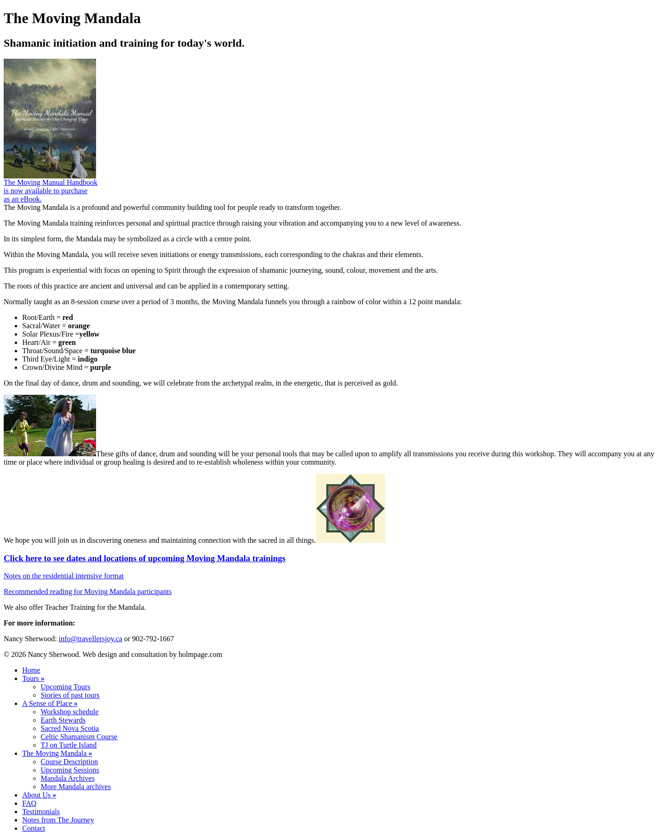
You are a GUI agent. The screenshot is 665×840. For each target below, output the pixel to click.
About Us (39, 795)
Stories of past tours (70, 695)
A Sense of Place (50, 703)
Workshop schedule (69, 712)
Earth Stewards (63, 720)
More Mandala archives (76, 787)
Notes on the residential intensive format (64, 576)
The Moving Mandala (57, 753)
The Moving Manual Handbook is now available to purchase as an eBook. (50, 190)
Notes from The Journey (58, 820)
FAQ (29, 803)
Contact (33, 828)
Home (31, 670)
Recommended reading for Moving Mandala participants (88, 591)
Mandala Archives (68, 778)
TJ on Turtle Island (69, 745)
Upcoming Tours (65, 687)
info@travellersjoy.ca (90, 639)
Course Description (69, 762)
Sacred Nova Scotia (70, 728)
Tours (33, 678)
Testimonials (41, 811)
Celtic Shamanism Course (79, 737)
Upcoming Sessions (70, 770)
